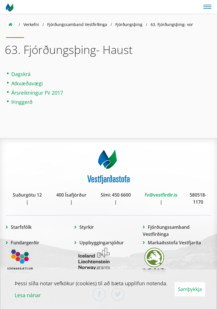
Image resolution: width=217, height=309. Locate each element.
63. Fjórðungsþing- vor (172, 24)
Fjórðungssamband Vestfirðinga (77, 24)
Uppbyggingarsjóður (101, 243)
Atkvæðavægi (27, 83)
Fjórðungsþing (128, 24)
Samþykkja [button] (190, 289)
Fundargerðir (25, 243)
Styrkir (86, 227)
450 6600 (121, 195)
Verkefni (31, 24)
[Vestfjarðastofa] (10, 7)
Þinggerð (21, 102)
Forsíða (10, 24)
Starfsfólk (21, 227)
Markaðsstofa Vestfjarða (174, 243)
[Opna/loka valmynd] (207, 6)
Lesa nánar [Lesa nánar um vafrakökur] (28, 295)
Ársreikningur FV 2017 (37, 92)
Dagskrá (21, 74)
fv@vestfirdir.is (161, 195)
